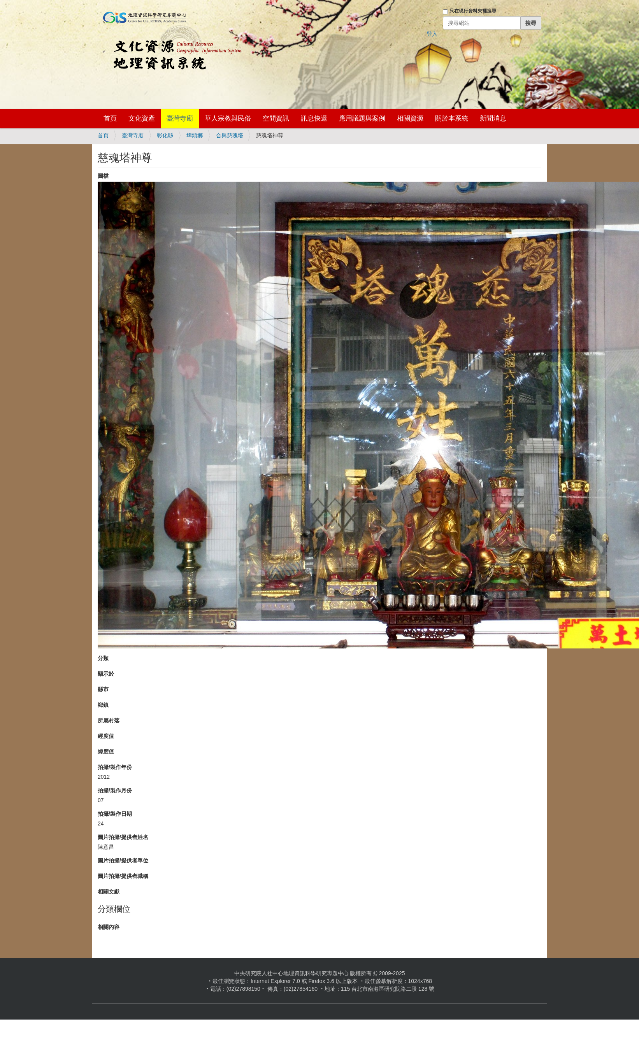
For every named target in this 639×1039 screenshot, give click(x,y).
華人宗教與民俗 (228, 118)
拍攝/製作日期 (115, 814)
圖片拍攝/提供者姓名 (123, 837)
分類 (103, 658)
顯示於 (106, 674)
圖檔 (103, 176)
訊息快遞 (314, 118)
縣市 (103, 689)
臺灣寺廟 (180, 118)
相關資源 (410, 118)
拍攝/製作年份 (115, 767)
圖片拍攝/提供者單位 (123, 860)
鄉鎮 (103, 705)
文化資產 (141, 118)
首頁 (110, 118)
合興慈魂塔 (229, 135)
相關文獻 (108, 891)
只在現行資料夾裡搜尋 (472, 11)
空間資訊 (276, 118)
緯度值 (106, 751)
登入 (432, 34)
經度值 (106, 736)
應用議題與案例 (362, 118)
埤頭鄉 (194, 135)
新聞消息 (493, 118)
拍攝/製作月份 (115, 790)
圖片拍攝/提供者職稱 (123, 876)
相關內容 (108, 927)
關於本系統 (451, 118)
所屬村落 (108, 720)
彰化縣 (165, 135)
